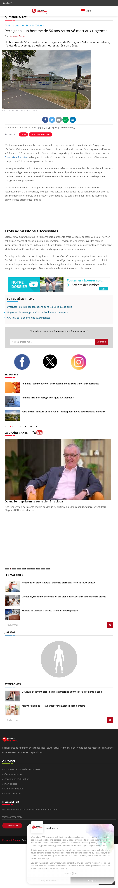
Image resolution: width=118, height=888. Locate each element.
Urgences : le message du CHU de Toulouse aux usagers (37, 312)
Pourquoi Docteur (11, 840)
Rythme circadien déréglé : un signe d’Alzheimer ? (48, 397)
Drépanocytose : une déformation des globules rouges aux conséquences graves (64, 596)
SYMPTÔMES (13, 684)
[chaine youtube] (37, 433)
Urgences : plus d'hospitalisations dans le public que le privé (39, 306)
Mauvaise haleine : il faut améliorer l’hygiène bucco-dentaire (53, 705)
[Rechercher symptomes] (110, 720)
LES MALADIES (14, 575)
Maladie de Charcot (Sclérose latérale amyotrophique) (50, 610)
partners (50, 837)
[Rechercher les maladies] (110, 625)
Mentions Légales (13, 788)
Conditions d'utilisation (16, 778)
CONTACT (7, 3)
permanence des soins (40, 134)
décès (23, 134)
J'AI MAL (10, 632)
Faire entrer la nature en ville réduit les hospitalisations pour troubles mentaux (63, 411)
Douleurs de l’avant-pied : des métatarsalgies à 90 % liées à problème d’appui (62, 691)
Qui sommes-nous (14, 774)
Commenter (67, 127)
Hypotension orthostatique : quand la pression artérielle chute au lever (59, 582)
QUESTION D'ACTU (16, 17)
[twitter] (54, 361)
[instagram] (82, 362)
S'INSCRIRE (12, 825)
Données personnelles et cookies (22, 769)
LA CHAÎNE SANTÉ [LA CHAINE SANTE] (16, 432)
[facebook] (26, 362)
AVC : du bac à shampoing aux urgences (28, 317)
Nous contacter (12, 793)
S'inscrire (101, 341)
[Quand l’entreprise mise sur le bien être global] (59, 469)
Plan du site (10, 783)
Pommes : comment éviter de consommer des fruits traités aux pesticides (60, 383)
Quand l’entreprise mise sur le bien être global (34, 501)
